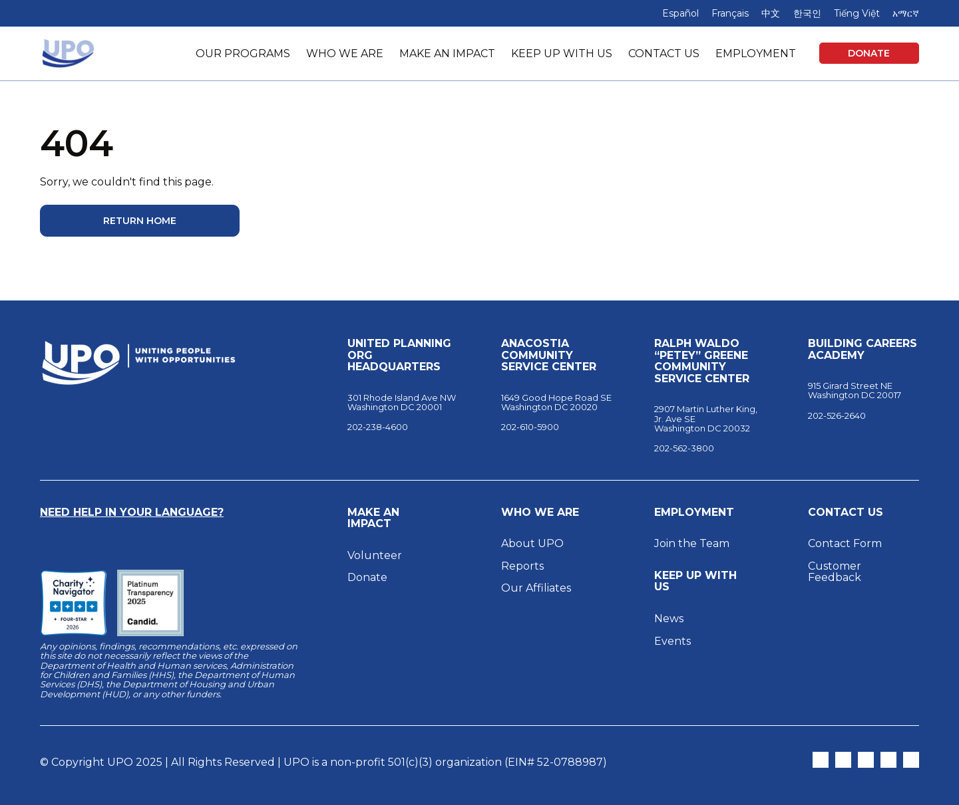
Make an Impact (373, 518)
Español (680, 13)
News (668, 618)
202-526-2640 (837, 415)
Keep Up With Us (695, 581)
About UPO (532, 543)
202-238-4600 (377, 426)
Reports (522, 566)
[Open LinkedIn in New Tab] (888, 760)
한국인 (807, 13)
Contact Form (845, 543)
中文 (770, 13)
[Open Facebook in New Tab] (866, 760)
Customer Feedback (834, 572)
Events (672, 641)
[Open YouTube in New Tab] (911, 760)
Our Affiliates (537, 588)
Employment (694, 512)
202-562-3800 (684, 448)
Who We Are (540, 512)
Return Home (139, 221)
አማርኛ (905, 13)
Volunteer (374, 555)
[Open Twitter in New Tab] (821, 760)
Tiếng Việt (857, 13)
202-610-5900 (530, 426)
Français (730, 13)
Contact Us (845, 512)
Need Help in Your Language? (132, 512)
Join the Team (691, 543)
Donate (869, 53)
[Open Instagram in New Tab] (843, 760)
